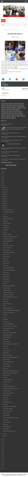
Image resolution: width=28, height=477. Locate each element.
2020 (2, 185)
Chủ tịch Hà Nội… (5, 348)
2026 (2, 171)
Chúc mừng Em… (5, 216)
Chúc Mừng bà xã (5, 399)
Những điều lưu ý (5, 419)
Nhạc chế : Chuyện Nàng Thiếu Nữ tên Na (9, 270)
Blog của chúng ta (5, 103)
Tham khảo (9, 109)
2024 (2, 176)
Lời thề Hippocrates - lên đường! (8, 294)
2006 (2, 468)
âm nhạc (23, 115)
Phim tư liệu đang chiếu (6, 359)
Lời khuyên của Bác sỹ (6, 350)
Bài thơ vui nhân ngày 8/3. (7, 422)
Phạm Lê (4, 83)
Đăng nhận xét (4, 95)
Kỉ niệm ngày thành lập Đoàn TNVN (8, 267)
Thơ (13, 109)
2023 (2, 178)
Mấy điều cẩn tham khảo (6, 395)
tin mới (19, 115)
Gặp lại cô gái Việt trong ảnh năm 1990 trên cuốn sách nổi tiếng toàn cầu (13, 136)
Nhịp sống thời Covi (6, 265)
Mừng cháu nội (5, 301)
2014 (2, 450)
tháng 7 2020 (5, 198)
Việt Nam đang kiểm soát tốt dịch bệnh (9, 285)
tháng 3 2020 (5, 207)
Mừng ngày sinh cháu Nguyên (7, 355)
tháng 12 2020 (5, 187)
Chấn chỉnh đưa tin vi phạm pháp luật (8, 252)
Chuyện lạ (21, 103)
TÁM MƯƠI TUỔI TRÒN (6, 330)
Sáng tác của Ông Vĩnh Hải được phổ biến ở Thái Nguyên (11, 310)
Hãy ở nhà (4, 214)
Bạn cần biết (12, 103)
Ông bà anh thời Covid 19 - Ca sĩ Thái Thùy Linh (10, 326)
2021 (2, 183)
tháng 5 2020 (5, 203)
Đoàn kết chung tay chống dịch (7, 241)
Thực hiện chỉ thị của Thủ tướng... (8, 238)
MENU (26, 1)
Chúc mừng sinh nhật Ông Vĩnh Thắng (9, 386)
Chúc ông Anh (5, 384)
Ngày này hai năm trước (6, 375)
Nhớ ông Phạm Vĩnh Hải (21, 107)
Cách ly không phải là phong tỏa (8, 209)
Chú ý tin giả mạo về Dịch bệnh (7, 408)
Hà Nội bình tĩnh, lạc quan (7, 390)
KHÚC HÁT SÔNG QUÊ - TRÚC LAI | (8, 245)
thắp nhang (14, 115)
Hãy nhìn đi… (5, 317)
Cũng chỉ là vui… (5, 243)
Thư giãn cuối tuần (5, 111)
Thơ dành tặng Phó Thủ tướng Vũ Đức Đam (9, 406)
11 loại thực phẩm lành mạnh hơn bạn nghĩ (13, 143)
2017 (2, 443)
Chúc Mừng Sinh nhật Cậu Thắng (8, 379)
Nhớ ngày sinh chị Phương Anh (7, 308)
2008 (2, 464)
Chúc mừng (10, 105)
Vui (13, 113)
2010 (2, 459)
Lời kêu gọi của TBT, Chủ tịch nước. (8, 218)
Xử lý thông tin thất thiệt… (7, 366)
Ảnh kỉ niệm (5, 232)
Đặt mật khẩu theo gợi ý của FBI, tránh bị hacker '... (10, 372)
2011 (2, 457)
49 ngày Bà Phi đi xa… (6, 89)
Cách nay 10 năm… (6, 346)
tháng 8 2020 (5, 196)
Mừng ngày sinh (5, 404)
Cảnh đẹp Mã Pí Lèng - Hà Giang (6, 123)
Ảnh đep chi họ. (5, 368)
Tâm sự (20, 111)
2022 (2, 180)
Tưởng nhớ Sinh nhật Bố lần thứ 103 (8, 361)
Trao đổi (16, 111)
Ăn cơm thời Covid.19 (6, 227)
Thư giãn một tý (5, 319)
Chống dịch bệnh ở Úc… (6, 279)
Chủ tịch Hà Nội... (5, 314)
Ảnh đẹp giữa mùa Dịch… (7, 290)
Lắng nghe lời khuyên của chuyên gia (8, 292)
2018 (2, 441)
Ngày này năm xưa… (6, 254)
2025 (2, 173)
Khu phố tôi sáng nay (6, 256)
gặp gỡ (21, 113)
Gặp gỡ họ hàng (21, 105)
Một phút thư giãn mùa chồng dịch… (8, 393)
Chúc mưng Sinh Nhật (6, 281)
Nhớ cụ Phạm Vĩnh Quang (12, 107)
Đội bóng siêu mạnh (6, 321)
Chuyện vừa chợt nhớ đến (7, 381)
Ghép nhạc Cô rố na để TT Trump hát (8, 312)
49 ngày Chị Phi (25, 90)
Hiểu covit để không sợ (6, 415)
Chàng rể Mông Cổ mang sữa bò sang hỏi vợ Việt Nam (10, 155)
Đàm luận (3, 117)
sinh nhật (8, 115)
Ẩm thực (14, 117)
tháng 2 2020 (5, 433)
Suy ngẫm (3, 109)
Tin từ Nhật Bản (5, 397)
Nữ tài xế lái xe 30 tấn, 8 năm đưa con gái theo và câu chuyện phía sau (13, 159)
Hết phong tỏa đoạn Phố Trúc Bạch (8, 328)
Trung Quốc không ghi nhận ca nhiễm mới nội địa (10, 343)
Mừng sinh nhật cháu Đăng (7, 303)
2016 (2, 445)
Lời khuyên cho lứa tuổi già (7, 234)
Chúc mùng (4, 105)
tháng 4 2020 (5, 205)
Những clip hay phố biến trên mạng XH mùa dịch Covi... (11, 370)
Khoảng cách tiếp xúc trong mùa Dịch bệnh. (9, 332)
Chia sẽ (17, 103)
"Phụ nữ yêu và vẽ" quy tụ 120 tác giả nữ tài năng (9, 151)
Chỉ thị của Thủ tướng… (6, 250)
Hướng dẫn (4, 107)
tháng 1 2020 (5, 436)
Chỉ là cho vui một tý (6, 261)
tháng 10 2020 (5, 191)
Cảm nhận (15, 105)
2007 (2, 466)
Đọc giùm (9, 117)
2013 (2, 452)
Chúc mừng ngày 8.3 (6, 428)
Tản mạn (9, 113)
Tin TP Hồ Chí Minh (6, 339)
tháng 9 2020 (5, 194)
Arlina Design (7, 475)
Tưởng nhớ (4, 113)
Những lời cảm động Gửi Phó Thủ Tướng (9, 431)
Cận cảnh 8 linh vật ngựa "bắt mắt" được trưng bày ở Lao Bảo (11, 140)
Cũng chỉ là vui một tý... (6, 276)
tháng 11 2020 (5, 189)
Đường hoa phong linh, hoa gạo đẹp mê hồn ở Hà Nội (10, 132)
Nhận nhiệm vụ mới (6, 263)
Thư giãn (18, 109)
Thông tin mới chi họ (6, 352)
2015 (2, 448)
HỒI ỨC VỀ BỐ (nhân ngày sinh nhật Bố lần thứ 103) (11, 357)
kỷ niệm (3, 115)
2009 (2, 461)
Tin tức (11, 111)
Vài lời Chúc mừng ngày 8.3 (7, 426)
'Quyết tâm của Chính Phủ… (7, 247)
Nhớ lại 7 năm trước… (6, 274)
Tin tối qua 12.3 (5, 377)
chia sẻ (17, 113)
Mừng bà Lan (5, 283)
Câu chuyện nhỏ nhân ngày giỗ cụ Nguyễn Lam (10, 236)
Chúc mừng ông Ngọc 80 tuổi (7, 337)
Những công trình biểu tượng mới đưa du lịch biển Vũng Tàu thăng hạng (13, 148)
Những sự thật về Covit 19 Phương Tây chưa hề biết (11, 388)
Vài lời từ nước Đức (6, 299)
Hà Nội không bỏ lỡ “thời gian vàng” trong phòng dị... (11, 417)
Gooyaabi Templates (21, 475)
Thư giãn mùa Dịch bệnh (6, 341)
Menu (3, 20)
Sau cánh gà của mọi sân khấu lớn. (8, 323)
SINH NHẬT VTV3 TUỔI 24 (7, 223)
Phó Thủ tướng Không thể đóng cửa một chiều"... (10, 296)
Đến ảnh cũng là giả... (6, 272)
